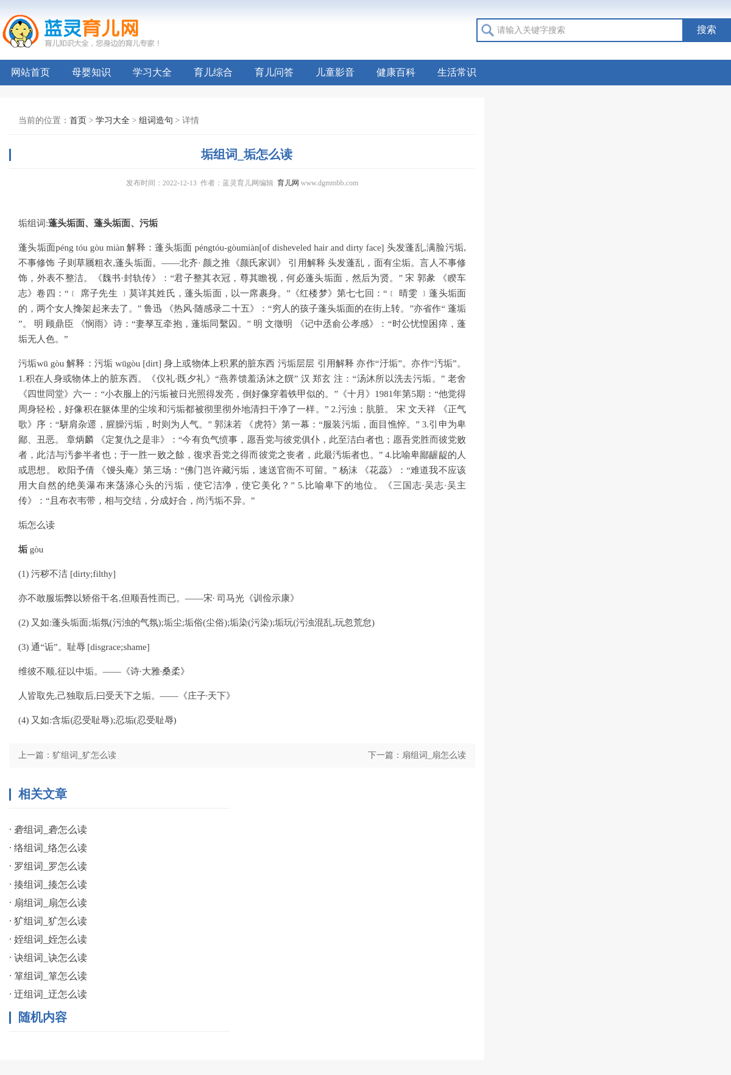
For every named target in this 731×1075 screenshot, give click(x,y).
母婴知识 (91, 72)
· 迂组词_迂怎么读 (48, 994)
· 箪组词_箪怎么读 (48, 976)
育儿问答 (274, 72)
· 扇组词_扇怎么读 (48, 903)
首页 (78, 120)
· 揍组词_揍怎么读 (48, 884)
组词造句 (156, 120)
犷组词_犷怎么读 (84, 755)
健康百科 (395, 72)
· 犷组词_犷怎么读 (48, 921)
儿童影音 (335, 72)
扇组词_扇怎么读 (434, 755)
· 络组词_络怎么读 (48, 848)
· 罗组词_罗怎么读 (48, 866)
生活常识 (456, 72)
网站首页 (30, 72)
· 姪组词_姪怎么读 (48, 939)
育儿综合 (213, 72)
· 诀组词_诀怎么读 (48, 957)
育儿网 (288, 183)
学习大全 (152, 72)
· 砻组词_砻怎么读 (48, 829)
